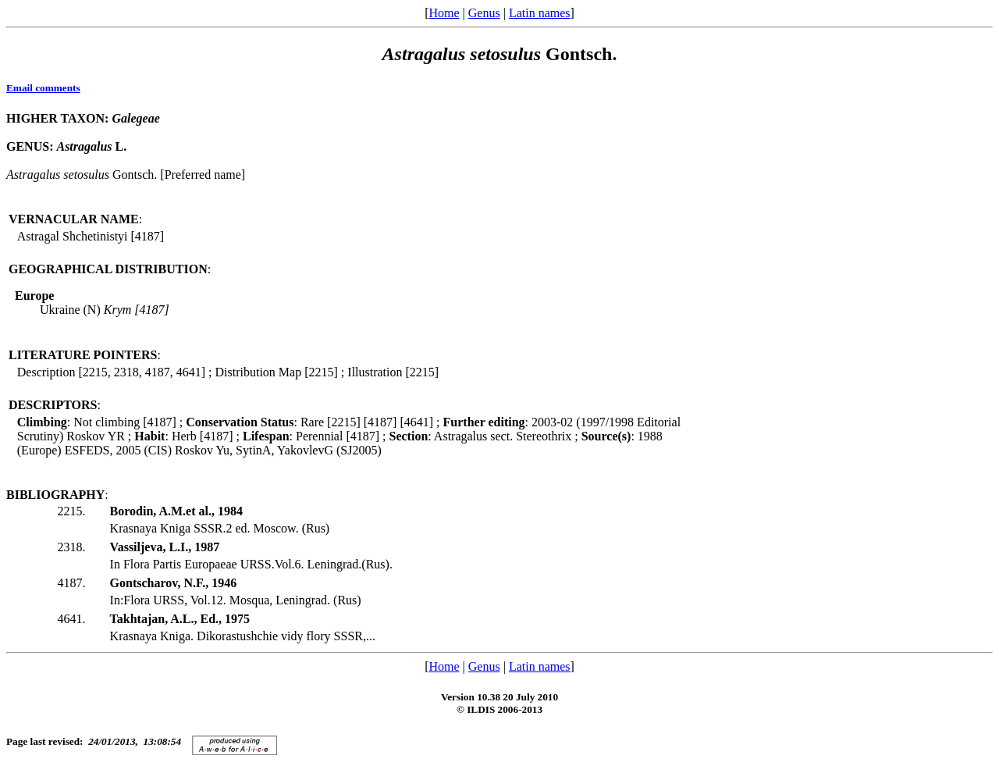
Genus (484, 13)
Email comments (43, 88)
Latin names (540, 13)
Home (443, 13)
